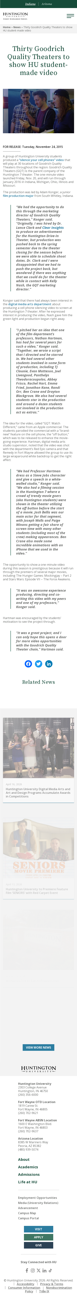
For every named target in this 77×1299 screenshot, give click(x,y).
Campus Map (27, 1213)
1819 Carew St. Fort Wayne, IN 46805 (33, 1107)
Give (38, 1245)
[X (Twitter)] (38, 1270)
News (17, 27)
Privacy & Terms (51, 1284)
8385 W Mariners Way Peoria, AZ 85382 (33, 1144)
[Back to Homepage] (38, 1068)
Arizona (47, 4)
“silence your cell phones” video (41, 160)
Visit (38, 1229)
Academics (28, 1166)
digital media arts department (29, 304)
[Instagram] (33, 1270)
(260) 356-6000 (28, 1095)
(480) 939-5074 (28, 1149)
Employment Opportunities (37, 1198)
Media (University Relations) (38, 1203)
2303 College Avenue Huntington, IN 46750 (33, 1089)
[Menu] (70, 16)
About (24, 1159)
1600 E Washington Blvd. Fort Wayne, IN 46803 (35, 1126)
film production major (18, 196)
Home (7, 27)
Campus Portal (28, 1218)
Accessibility (25, 1284)
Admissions (29, 1174)
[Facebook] (27, 1270)
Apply (38, 1237)
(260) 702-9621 (28, 1113)
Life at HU (27, 1181)
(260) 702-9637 (28, 1131)
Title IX (44, 1291)
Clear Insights (53, 227)
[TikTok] (50, 1270)
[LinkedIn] (44, 1270)
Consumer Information (24, 1288)
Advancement (28, 1208)
